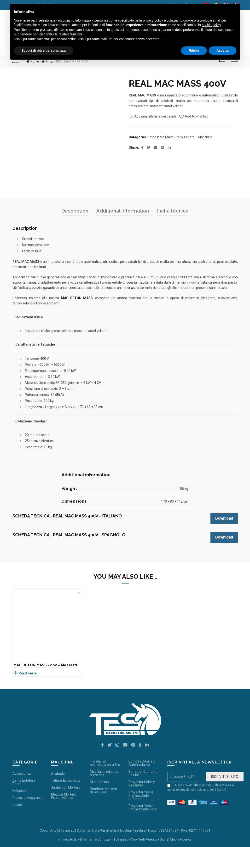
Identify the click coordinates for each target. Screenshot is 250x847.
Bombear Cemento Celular (142, 773)
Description (74, 211)
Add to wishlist (196, 116)
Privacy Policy (68, 839)
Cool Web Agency (144, 839)
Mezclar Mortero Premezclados (63, 796)
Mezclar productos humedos (104, 773)
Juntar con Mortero (65, 787)
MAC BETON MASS (77, 298)
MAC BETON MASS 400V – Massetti (45, 665)
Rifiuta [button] (194, 50)
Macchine (205, 137)
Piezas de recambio (27, 798)
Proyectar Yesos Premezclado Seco (142, 807)
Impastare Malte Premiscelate (172, 137)
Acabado (58, 773)
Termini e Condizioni (98, 839)
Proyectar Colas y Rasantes (141, 783)
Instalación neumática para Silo (105, 763)
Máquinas (19, 791)
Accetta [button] (222, 50)
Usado (17, 805)
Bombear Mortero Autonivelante (142, 763)
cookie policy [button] (211, 25)
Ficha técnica (173, 211)
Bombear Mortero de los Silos (103, 790)
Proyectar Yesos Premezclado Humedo (140, 795)
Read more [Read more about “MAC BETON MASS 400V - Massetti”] (28, 673)
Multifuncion (99, 782)
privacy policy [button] (153, 20)
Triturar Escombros (65, 780)
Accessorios (21, 773)
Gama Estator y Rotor (24, 782)
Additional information (122, 211)
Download (224, 518)
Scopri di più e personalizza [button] (44, 50)
